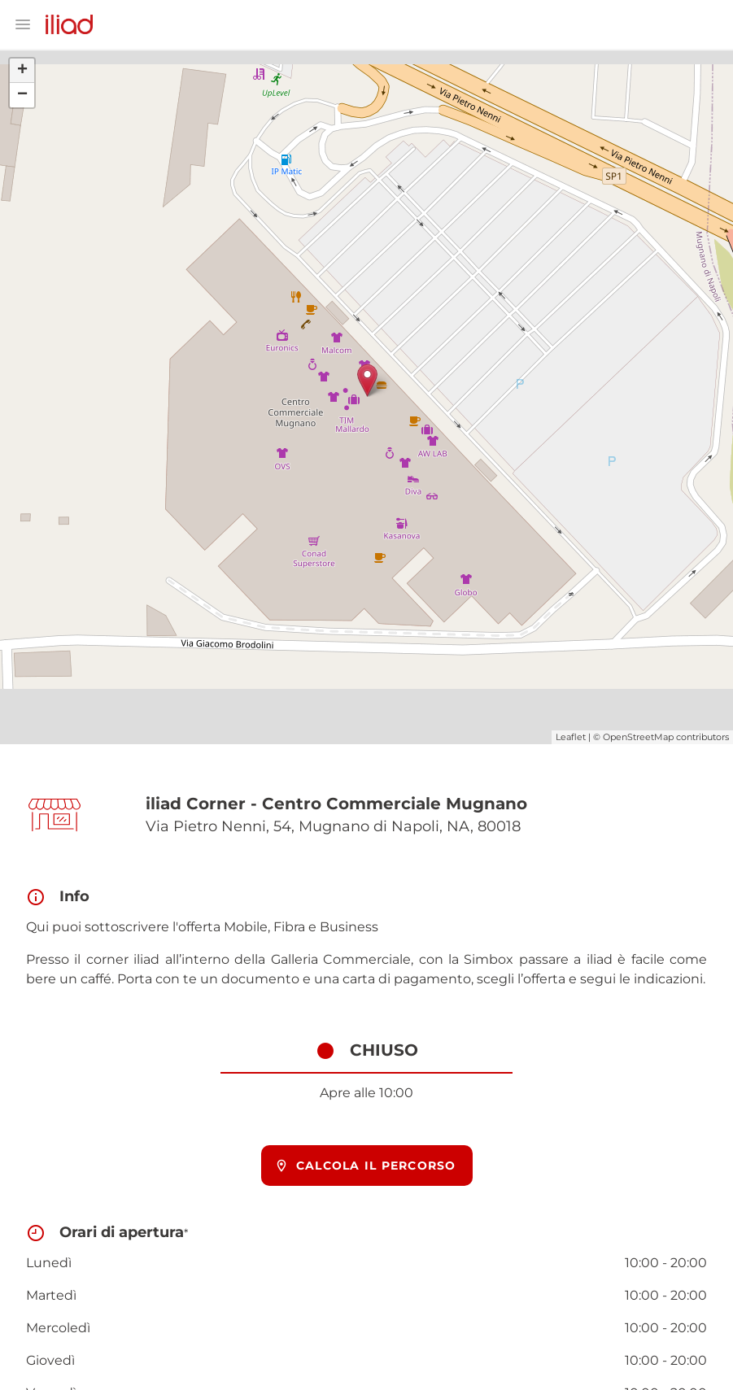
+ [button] (22, 71)
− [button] (22, 95)
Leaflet (571, 737)
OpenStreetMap (638, 737)
